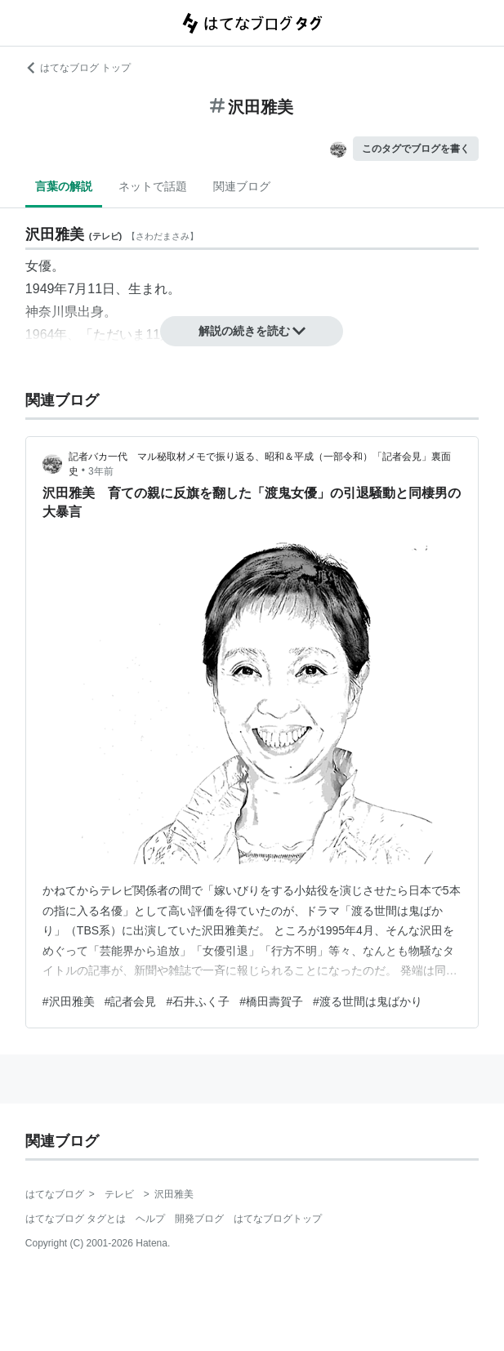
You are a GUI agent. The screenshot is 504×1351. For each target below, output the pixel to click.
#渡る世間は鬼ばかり (367, 1001)
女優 (38, 266)
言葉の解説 (63, 186)
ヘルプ (150, 1218)
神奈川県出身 (64, 312)
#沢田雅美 (68, 1001)
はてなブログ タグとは (75, 1218)
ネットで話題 (152, 186)
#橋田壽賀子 (271, 1001)
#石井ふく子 (198, 1001)
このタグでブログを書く (416, 148)
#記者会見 (131, 1001)
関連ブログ (241, 186)
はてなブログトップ (278, 1218)
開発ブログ (199, 1218)
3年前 (101, 471)
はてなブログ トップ (78, 68)
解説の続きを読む (252, 330)
